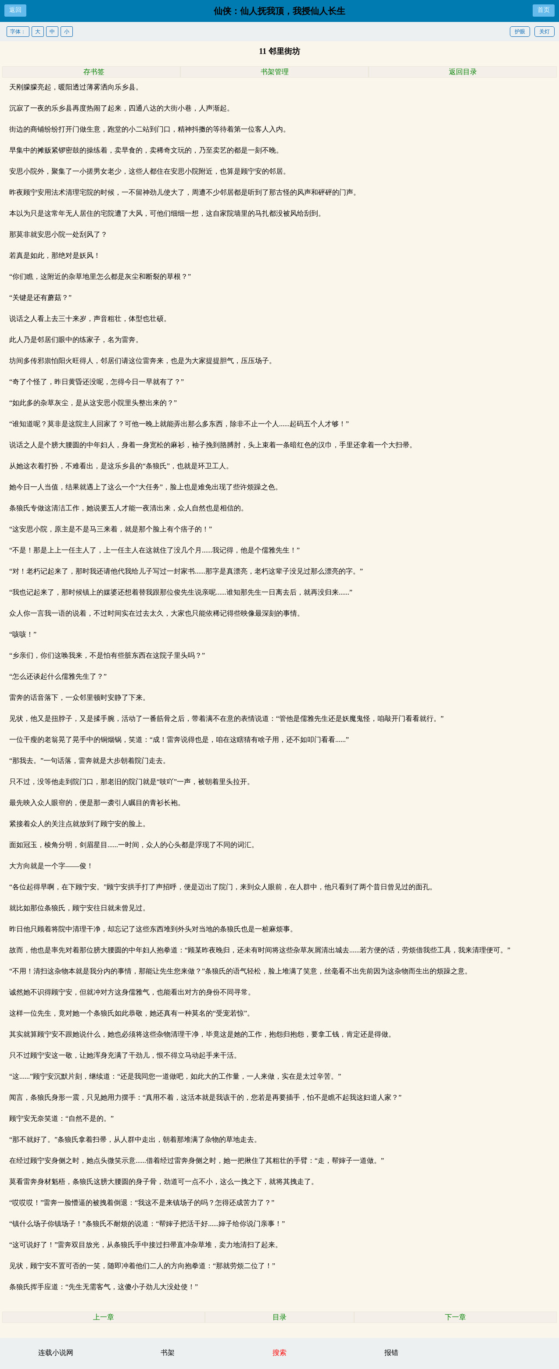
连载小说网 (55, 1352)
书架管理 (275, 71)
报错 (391, 1352)
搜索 (279, 1352)
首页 (544, 10)
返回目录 (463, 71)
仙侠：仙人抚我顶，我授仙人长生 (279, 11)
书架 (168, 1352)
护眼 (520, 32)
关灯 (544, 32)
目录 (279, 1317)
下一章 (455, 1317)
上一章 (103, 1317)
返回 (15, 10)
